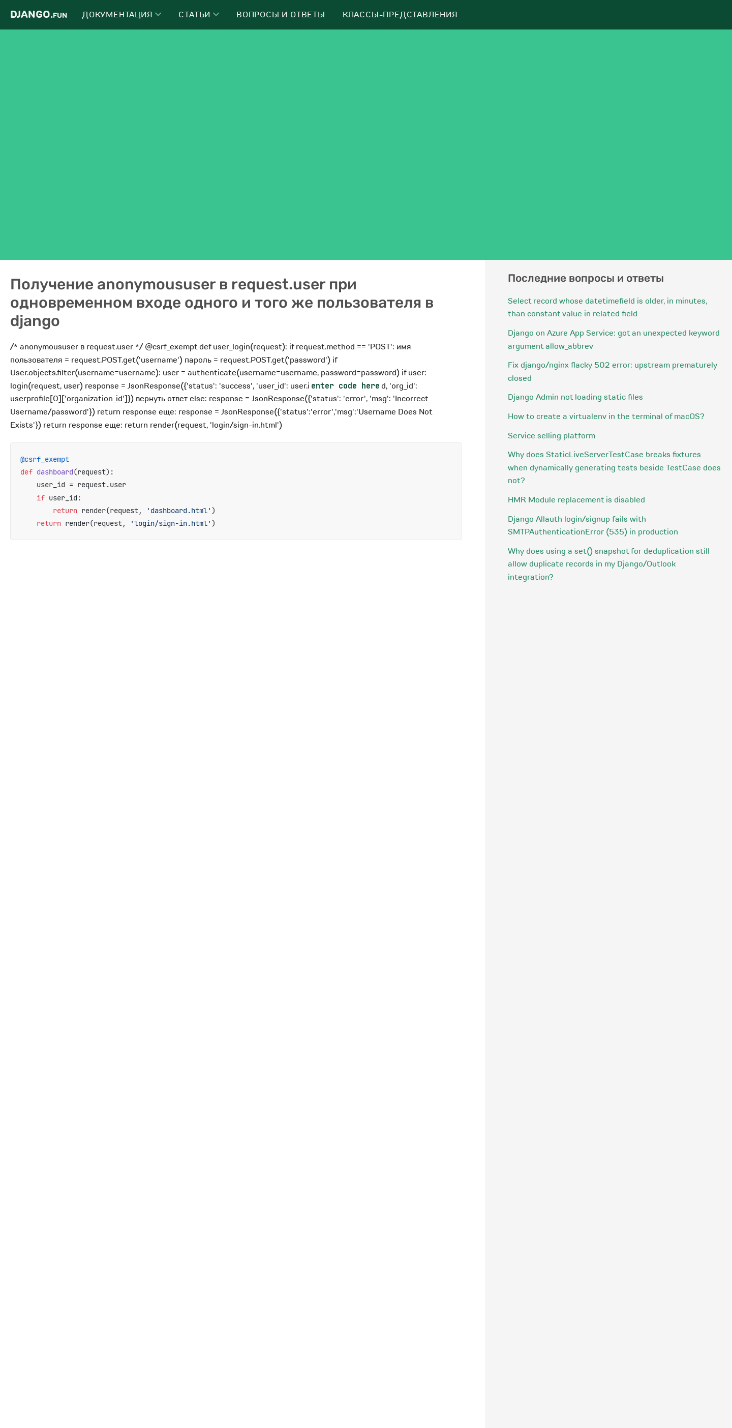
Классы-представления (400, 14)
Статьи (198, 14)
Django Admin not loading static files (575, 397)
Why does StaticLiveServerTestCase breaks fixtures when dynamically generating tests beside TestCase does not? (614, 467)
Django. (38, 14)
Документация (121, 14)
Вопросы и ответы (280, 14)
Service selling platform (551, 435)
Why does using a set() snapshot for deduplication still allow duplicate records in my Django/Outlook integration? (609, 564)
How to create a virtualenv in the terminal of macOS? (606, 416)
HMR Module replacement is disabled (576, 499)
